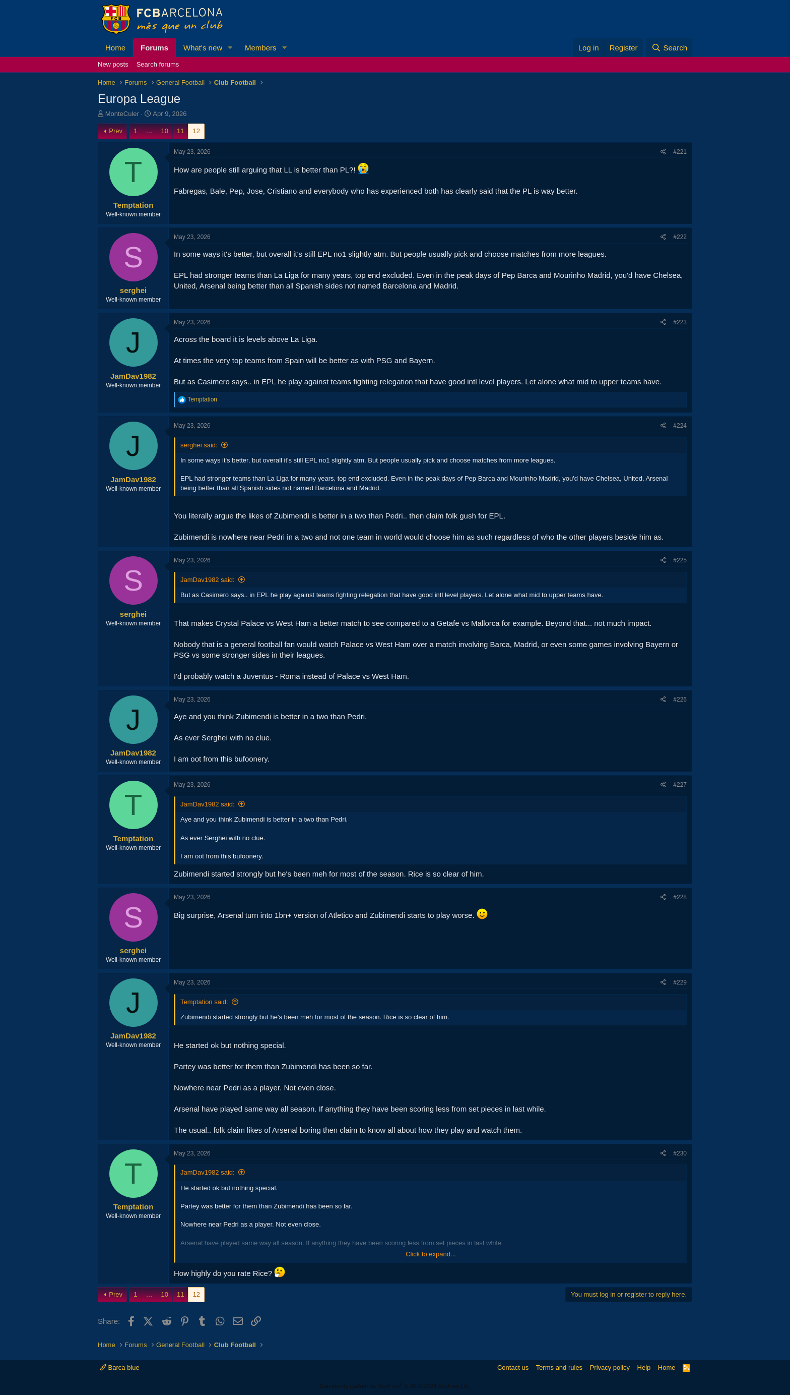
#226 (680, 699)
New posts (113, 64)
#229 (680, 982)
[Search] (669, 47)
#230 (680, 1153)
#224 (680, 425)
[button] (230, 47)
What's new (202, 47)
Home (115, 47)
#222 (680, 237)
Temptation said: (204, 1002)
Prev (115, 131)
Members (261, 47)
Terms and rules (559, 1367)
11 (180, 131)
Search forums (158, 64)
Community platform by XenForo (395, 1386)
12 (196, 131)
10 (164, 131)
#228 (680, 897)
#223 (680, 322)
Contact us (513, 1367)
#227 (680, 784)
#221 (680, 151)
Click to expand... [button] (431, 1254)
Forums (154, 47)
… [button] (149, 131)
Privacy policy (610, 1367)
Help (644, 1367)
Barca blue (120, 1367)
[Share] (663, 152)
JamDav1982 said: (207, 580)
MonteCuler (122, 114)
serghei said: (199, 445)
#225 (680, 560)
